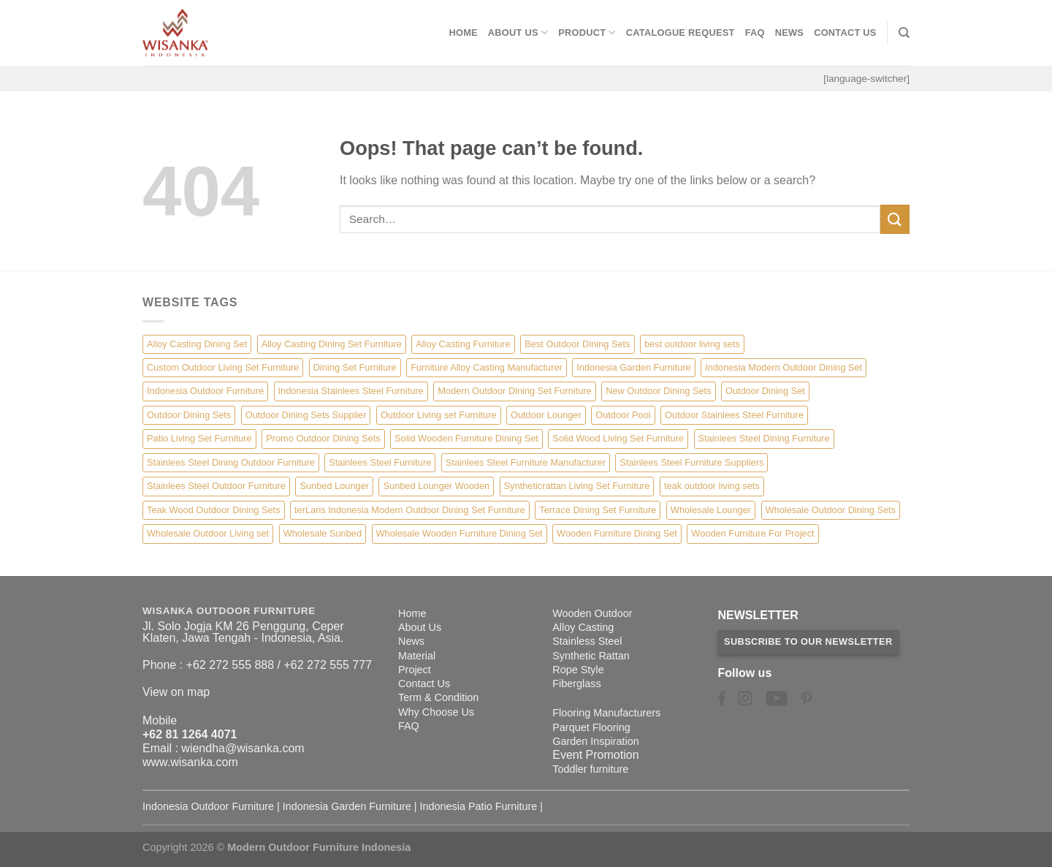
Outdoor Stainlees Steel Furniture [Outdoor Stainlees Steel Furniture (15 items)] (734, 414)
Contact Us (845, 32)
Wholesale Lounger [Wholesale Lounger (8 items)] (711, 509)
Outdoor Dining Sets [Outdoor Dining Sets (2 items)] (189, 414)
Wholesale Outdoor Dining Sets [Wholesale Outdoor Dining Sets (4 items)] (831, 509)
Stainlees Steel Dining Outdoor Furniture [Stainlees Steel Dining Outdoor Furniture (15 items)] (231, 462)
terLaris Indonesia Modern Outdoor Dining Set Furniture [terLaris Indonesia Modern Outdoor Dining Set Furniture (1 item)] (409, 509)
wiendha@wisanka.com (242, 748)
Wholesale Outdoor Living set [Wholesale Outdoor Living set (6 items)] (208, 533)
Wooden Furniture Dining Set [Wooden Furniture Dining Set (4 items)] (617, 533)
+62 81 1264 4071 (189, 734)
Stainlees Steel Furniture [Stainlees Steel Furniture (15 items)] (380, 462)
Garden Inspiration (595, 741)
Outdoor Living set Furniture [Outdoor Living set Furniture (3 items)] (439, 414)
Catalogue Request (680, 32)
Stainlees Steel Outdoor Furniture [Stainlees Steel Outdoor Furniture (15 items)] (216, 485)
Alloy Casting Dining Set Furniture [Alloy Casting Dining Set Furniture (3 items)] (332, 343)
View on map (176, 692)
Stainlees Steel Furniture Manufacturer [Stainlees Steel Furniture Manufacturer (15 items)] (526, 462)
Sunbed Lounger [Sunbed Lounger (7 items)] (334, 485)
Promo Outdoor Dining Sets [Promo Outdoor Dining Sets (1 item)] (323, 438)
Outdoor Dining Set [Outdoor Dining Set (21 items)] (765, 390)
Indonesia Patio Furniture (479, 806)
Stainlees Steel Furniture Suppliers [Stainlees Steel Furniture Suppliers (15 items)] (691, 462)
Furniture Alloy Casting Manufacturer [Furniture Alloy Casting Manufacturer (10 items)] (487, 367)
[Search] (904, 33)
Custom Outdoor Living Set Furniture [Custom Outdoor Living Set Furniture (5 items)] (223, 367)
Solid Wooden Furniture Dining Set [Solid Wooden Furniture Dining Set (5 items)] (466, 438)
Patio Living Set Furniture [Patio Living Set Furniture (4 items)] (199, 438)
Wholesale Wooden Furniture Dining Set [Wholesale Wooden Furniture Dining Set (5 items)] (459, 533)
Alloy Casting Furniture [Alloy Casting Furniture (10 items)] (463, 343)
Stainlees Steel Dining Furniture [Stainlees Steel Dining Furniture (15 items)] (764, 438)
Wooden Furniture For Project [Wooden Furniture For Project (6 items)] (752, 533)
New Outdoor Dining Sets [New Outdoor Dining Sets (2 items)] (658, 390)
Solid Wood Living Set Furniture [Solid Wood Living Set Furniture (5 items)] (618, 438)
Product (587, 32)
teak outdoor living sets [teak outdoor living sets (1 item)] (712, 485)
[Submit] (895, 219)
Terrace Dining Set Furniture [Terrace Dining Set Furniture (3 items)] (597, 509)
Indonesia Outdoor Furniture (208, 806)
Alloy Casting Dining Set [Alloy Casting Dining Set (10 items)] (197, 343)
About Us (518, 32)
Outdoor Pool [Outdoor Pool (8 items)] (622, 414)
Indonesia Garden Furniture (347, 806)
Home (463, 32)
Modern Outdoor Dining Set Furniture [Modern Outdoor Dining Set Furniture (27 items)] (515, 390)
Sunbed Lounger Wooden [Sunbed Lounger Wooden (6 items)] (436, 485)
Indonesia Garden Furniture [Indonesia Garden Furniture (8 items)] (633, 367)
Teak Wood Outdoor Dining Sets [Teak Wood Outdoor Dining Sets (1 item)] (214, 509)
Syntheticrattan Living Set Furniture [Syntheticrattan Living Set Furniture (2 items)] (577, 485)
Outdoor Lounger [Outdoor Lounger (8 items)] (546, 414)
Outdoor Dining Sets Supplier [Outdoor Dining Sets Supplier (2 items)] (306, 414)
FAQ (755, 32)
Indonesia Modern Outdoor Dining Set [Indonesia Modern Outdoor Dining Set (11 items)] (783, 367)
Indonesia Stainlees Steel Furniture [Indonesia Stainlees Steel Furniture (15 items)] (351, 390)
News (789, 32)
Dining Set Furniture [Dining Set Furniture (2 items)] (355, 367)
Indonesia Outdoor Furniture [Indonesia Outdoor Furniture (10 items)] (205, 390)
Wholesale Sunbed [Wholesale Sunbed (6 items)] (322, 533)
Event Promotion (595, 755)
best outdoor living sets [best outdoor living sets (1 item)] (692, 343)
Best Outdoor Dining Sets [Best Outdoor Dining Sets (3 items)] (577, 343)
